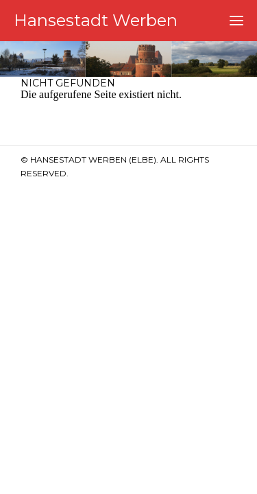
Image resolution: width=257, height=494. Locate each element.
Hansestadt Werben (96, 20)
